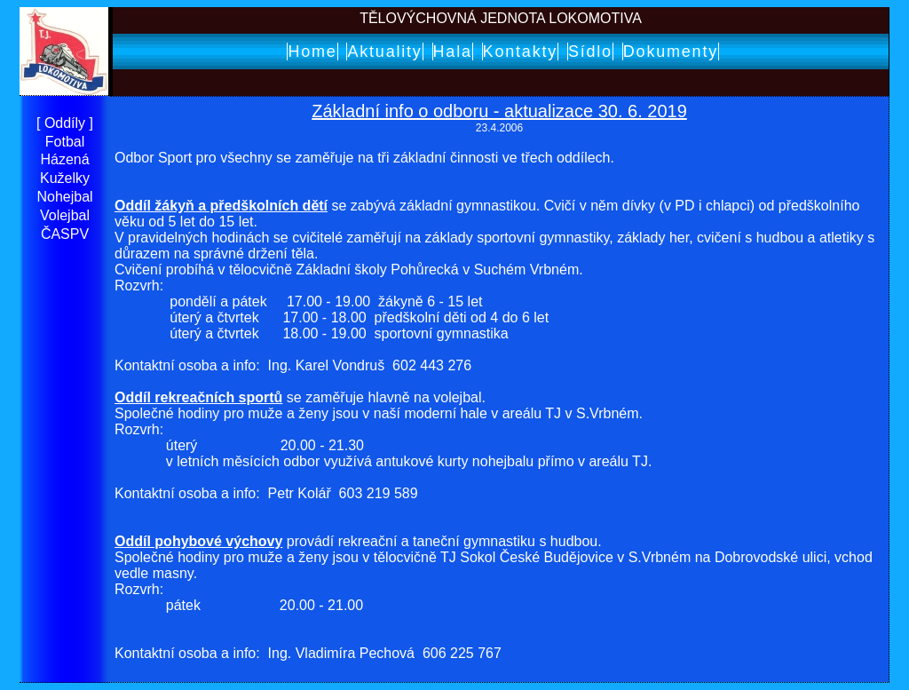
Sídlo (590, 51)
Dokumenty (670, 51)
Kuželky (65, 178)
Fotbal (64, 141)
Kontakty (520, 51)
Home (312, 51)
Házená (64, 159)
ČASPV (65, 234)
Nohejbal (64, 196)
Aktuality (384, 51)
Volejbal (65, 215)
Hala (452, 51)
